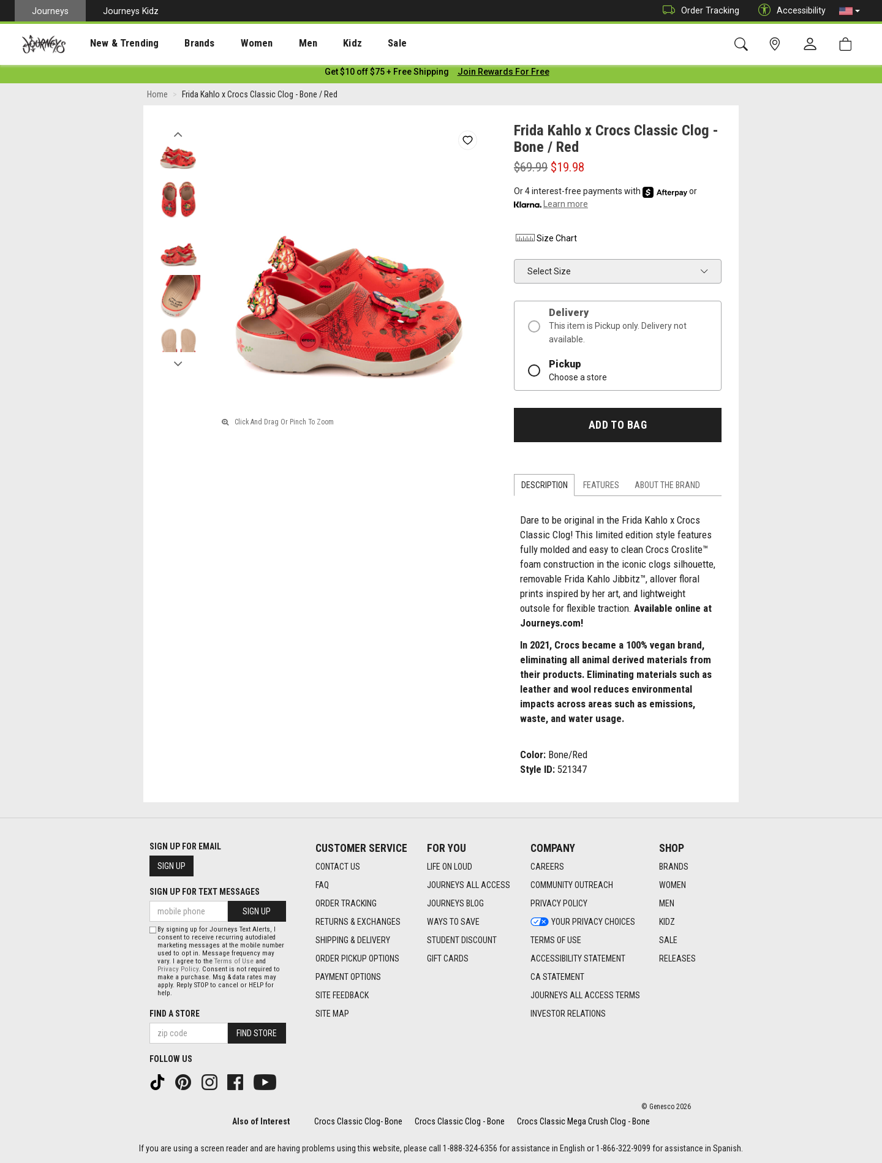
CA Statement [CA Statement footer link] (557, 977)
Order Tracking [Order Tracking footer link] (346, 904)
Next (178, 363)
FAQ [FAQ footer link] (322, 885)
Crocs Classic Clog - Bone (460, 1121)
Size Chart (545, 240)
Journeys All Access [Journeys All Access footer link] (468, 885)
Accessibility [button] (789, 10)
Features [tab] (601, 487)
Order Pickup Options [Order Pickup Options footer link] (357, 959)
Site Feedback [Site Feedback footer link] (342, 996)
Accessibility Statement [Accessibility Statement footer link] (577, 959)
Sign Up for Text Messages (204, 892)
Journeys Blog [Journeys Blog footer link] (455, 904)
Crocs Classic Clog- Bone (358, 1121)
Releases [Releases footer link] (677, 959)
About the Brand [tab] (667, 487)
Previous (178, 133)
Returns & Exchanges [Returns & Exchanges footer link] (358, 922)
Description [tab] (544, 487)
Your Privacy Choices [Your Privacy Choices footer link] (582, 922)
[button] (850, 11)
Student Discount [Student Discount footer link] (462, 941)
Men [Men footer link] (666, 904)
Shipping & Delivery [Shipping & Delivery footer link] (352, 941)
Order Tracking (698, 10)
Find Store (256, 1033)
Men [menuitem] (275, 43)
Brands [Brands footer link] (673, 867)
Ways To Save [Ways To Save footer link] (453, 922)
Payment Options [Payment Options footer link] (348, 977)
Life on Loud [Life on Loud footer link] (449, 867)
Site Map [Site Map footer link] (332, 1014)
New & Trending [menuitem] (112, 43)
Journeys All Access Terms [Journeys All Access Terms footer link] (585, 996)
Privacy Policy (177, 969)
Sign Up (171, 866)
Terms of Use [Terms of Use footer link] (555, 941)
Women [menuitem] (231, 43)
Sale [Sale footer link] (668, 941)
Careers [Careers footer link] (547, 867)
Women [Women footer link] (672, 885)
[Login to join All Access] (387, 73)
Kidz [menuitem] (315, 43)
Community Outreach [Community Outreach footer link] (571, 885)
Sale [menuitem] (354, 43)
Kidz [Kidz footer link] (667, 922)
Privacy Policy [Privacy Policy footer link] (558, 904)
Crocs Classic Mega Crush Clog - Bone (583, 1121)
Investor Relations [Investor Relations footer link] (568, 1014)
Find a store (174, 1013)
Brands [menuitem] (180, 43)
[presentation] (113, 43)
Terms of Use (234, 961)
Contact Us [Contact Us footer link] (337, 867)
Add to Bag (618, 427)
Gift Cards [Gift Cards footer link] (448, 959)
